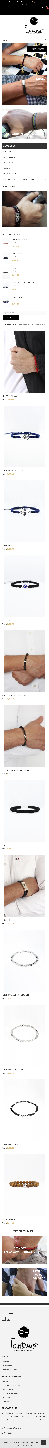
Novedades (7, 1366)
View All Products (23, 1231)
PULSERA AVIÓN (9, 546)
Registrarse (36, 2)
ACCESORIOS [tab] (38, 324)
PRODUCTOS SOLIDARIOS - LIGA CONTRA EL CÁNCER (24, 179)
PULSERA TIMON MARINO (13, 471)
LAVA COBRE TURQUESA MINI (24, 283)
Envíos (5, 1382)
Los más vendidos (10, 1370)
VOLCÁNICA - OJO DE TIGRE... (14, 695)
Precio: (4, 399)
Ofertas (6, 1362)
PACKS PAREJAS (9, 157)
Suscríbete (11, 317)
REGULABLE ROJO (19, 239)
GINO (4, 845)
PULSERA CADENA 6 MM (12, 1070)
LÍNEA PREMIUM (10, 174)
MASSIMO (6, 920)
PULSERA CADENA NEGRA (13, 1145)
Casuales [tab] (10, 324)
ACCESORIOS (8, 163)
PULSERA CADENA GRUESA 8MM (16, 995)
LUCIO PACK (17, 297)
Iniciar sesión (27, 2)
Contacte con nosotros (11, 1393)
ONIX (14, 268)
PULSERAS (7, 152)
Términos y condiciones (12, 1386)
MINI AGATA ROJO (9, 396)
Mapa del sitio (8, 1397)
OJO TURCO (7, 621)
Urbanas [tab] (23, 324)
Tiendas (6, 1401)
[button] (24, 40)
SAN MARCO (17, 254)
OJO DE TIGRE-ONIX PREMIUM (15, 770)
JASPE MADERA (8, 1220)
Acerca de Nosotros (10, 1389)
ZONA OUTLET (9, 168)
